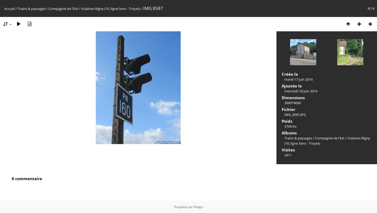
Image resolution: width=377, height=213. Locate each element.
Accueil (9, 8)
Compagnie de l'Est (63, 8)
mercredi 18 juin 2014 (300, 91)
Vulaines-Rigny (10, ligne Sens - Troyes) (110, 8)
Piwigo (198, 207)
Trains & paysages (32, 8)
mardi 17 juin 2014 (298, 79)
